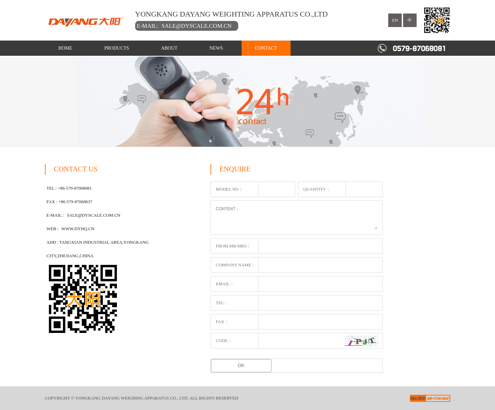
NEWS (216, 48)
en (395, 20)
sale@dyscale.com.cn (196, 26)
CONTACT (266, 48)
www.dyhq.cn (78, 228)
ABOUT (169, 48)
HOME (65, 48)
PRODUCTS (116, 48)
